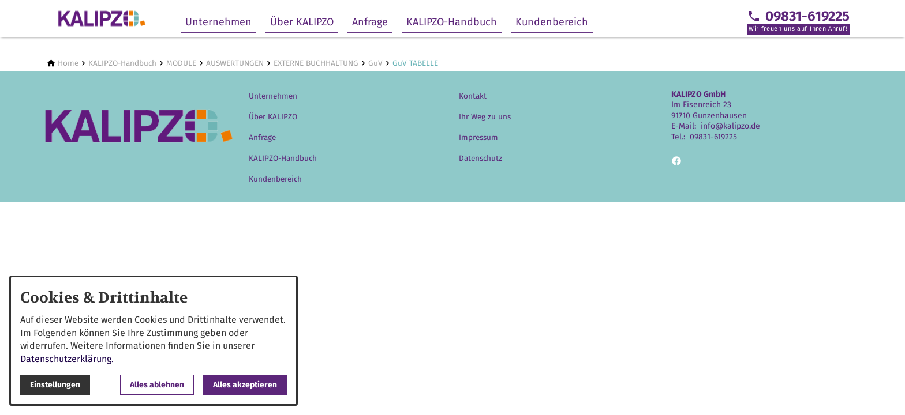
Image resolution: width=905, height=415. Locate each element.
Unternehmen (218, 22)
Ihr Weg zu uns (485, 117)
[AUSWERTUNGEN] (235, 63)
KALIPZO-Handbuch (451, 22)
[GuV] (375, 63)
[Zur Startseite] (101, 18)
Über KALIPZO (302, 22)
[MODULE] (181, 63)
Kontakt (473, 96)
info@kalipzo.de (730, 126)
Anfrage (370, 22)
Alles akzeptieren (245, 385)
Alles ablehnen (157, 385)
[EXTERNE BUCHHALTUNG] (316, 63)
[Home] (68, 63)
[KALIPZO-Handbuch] (122, 63)
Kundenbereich (551, 22)
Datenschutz (480, 158)
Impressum (478, 137)
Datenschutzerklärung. (67, 358)
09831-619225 (713, 137)
